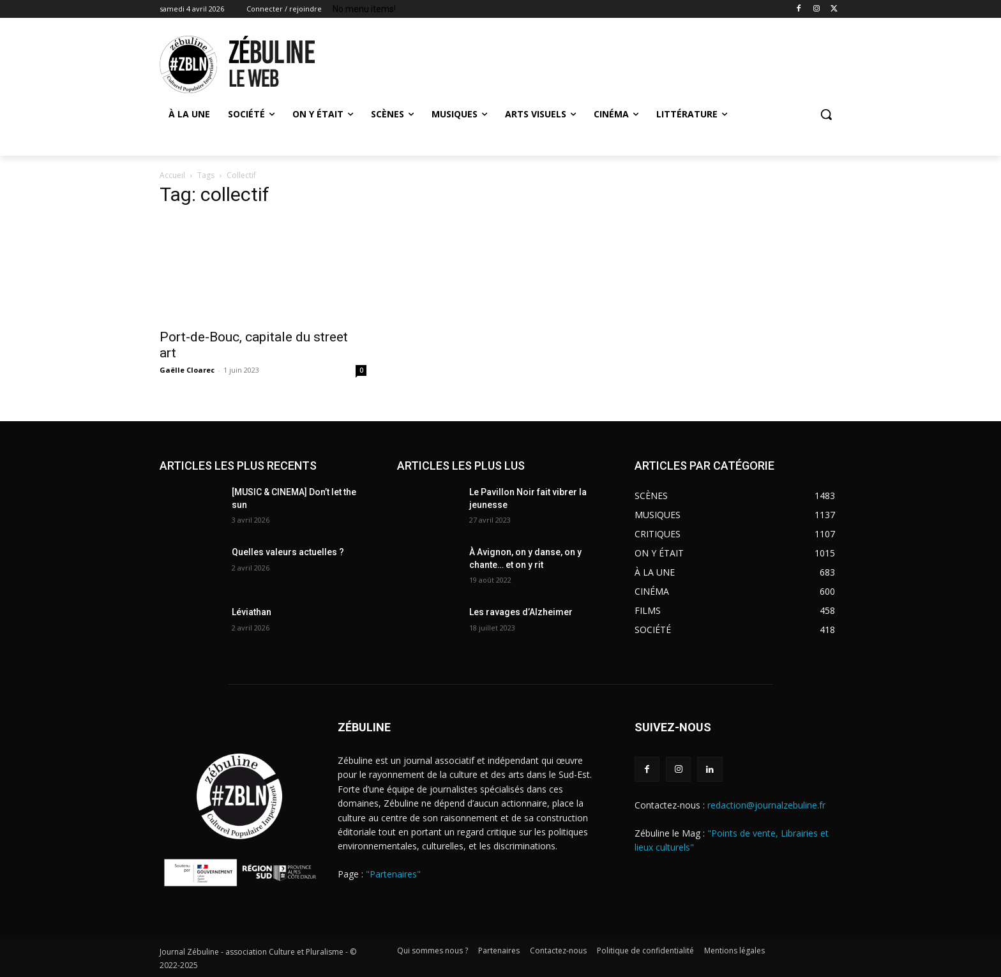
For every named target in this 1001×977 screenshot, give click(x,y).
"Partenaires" (393, 874)
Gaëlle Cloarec (187, 370)
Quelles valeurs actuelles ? (289, 552)
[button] (826, 114)
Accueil (172, 175)
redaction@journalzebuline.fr (766, 805)
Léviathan (251, 612)
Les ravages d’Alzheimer (521, 612)
